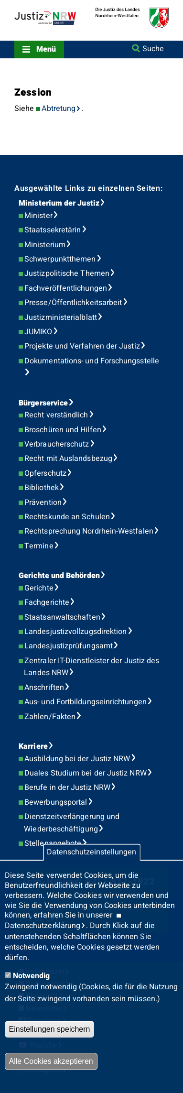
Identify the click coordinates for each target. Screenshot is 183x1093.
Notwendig (31, 976)
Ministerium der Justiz (59, 203)
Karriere (33, 746)
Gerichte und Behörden (59, 575)
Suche (153, 49)
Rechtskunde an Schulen (67, 517)
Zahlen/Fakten (49, 716)
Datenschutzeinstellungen (91, 852)
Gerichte (39, 588)
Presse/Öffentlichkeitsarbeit (73, 302)
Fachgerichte (46, 602)
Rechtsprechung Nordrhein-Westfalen (88, 531)
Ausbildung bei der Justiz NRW (77, 759)
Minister (38, 215)
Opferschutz (45, 473)
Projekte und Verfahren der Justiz (82, 346)
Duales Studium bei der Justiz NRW (85, 773)
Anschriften (44, 687)
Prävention (43, 502)
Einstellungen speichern (49, 1029)
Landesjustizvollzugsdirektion (75, 631)
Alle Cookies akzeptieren (51, 1061)
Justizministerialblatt (60, 317)
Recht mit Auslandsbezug (68, 458)
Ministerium (44, 245)
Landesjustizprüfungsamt (68, 646)
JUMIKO (38, 332)
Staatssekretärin (52, 230)
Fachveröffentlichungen (65, 288)
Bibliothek (41, 487)
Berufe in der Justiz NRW (67, 787)
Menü (46, 49)
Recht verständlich (56, 415)
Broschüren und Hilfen (62, 430)
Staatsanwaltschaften (62, 617)
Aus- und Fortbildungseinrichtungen (85, 702)
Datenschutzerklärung (43, 925)
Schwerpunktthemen (60, 259)
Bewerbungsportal (55, 802)
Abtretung (58, 108)
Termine (39, 546)
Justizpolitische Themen (66, 273)
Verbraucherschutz (56, 444)
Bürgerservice (43, 403)
